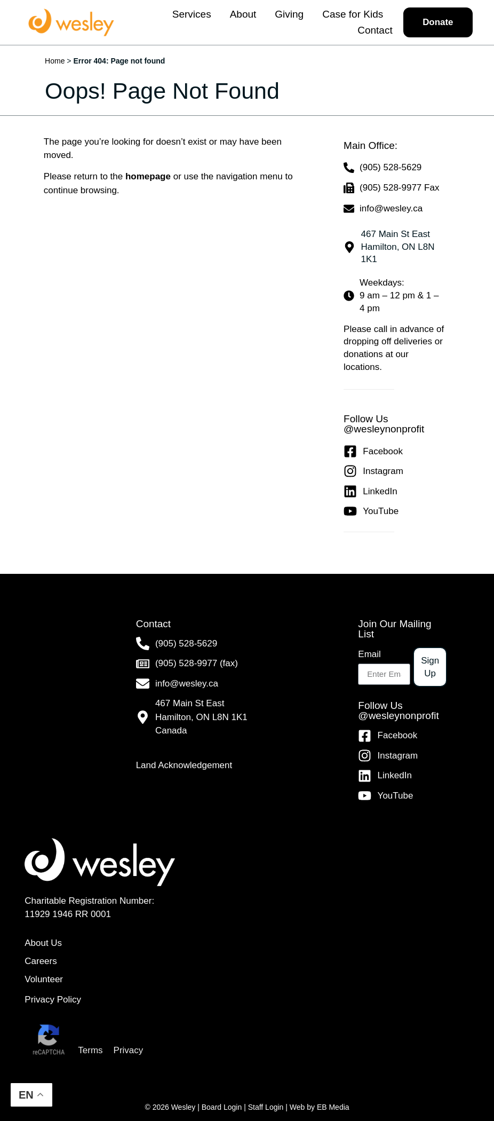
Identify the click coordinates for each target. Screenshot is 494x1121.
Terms (90, 1051)
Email (369, 654)
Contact (374, 30)
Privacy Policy (53, 1000)
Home (55, 61)
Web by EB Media (319, 1107)
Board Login (222, 1107)
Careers (41, 961)
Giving (288, 14)
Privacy (129, 1051)
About (242, 14)
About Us (43, 943)
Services (191, 14)
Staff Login (266, 1107)
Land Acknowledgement (184, 765)
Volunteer (44, 979)
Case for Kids (352, 14)
